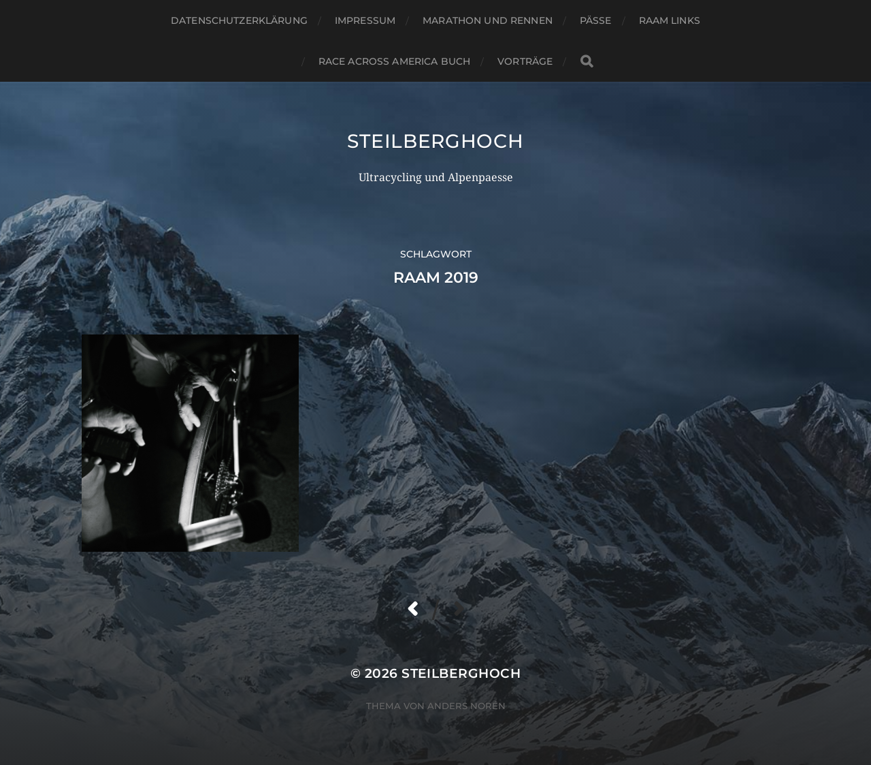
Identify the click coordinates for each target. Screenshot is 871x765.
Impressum (365, 20)
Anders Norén (466, 705)
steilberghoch (435, 141)
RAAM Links (669, 20)
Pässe (596, 20)
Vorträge (525, 61)
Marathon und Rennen (488, 20)
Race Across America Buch (394, 61)
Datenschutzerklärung (239, 20)
